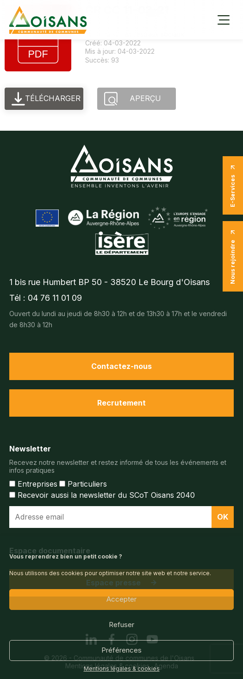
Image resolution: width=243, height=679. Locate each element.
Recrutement (121, 402)
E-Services (233, 185)
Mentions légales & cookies (122, 669)
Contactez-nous (121, 366)
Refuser (121, 624)
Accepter (121, 599)
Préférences (121, 650)
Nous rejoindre (233, 256)
